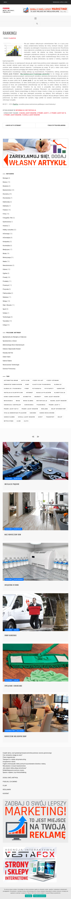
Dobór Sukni (6, 357)
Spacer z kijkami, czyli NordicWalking (14, 772)
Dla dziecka (6, 198)
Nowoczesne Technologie (11, 365)
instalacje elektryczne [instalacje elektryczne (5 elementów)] (13, 392)
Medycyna (6, 249)
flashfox (12, 38)
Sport (4, 309)
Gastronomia (7, 222)
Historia (5, 226)
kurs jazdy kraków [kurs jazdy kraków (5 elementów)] (52, 396)
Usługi (5, 325)
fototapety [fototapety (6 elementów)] (49, 388)
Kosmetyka (6, 245)
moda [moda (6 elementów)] (18, 400)
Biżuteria (5, 186)
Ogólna (5, 273)
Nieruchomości (7, 265)
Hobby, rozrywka (8, 230)
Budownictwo (7, 190)
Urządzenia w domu (12, 585)
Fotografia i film (8, 218)
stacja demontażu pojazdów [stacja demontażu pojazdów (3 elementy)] (15, 413)
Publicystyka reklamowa (56, 125)
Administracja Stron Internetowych (13, 345)
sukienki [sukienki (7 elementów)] (33, 413)
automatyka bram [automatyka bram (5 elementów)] (11, 380)
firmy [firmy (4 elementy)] (27, 388)
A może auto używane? (13, 125)
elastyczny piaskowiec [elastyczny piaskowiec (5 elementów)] (42, 384)
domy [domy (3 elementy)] (27, 384)
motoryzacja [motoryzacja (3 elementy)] (42, 400)
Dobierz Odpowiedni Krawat (11, 349)
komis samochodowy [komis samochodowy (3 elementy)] (12, 396)
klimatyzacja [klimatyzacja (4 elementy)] (59, 392)
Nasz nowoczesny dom (13, 534)
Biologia (5, 178)
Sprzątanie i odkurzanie (13, 686)
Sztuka (5, 313)
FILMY (5, 785)
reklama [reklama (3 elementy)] (44, 408)
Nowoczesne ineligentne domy (15, 736)
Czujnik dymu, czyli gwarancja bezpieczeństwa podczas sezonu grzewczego (27, 753)
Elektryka (6, 206)
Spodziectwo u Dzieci (10, 341)
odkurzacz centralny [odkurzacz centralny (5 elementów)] (12, 404)
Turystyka (6, 321)
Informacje (20, 110)
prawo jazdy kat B (59, 113)
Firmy (4, 214)
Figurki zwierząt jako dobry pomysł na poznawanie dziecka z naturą (24, 764)
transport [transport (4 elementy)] (50, 417)
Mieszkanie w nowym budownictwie (14, 766)
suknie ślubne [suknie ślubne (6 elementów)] (9, 417)
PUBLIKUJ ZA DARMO (10, 781)
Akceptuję (28, 896)
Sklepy (5, 301)
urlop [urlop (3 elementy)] (60, 417)
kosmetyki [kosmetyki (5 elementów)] (27, 396)
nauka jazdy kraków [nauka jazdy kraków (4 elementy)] (58, 400)
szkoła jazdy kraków (31, 115)
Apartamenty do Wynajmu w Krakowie (14, 337)
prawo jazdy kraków (13, 115)
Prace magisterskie (9, 757)
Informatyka (6, 237)
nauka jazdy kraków (28, 113)
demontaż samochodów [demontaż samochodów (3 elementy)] (13, 384)
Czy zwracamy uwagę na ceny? (12, 755)
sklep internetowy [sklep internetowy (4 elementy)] (58, 408)
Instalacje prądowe (12, 484)
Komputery (6, 241)
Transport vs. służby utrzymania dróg (14, 759)
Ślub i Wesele (7, 305)
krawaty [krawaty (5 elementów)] (38, 396)
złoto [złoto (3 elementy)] (26, 421)
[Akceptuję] (69, 893)
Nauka (5, 261)
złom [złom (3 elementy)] (19, 421)
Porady (5, 277)
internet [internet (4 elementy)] (29, 392)
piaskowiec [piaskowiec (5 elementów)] (41, 404)
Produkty (5, 281)
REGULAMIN (7, 789)
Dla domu (6, 194)
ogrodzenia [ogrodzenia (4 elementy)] (28, 404)
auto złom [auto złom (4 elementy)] (25, 380)
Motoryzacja (30, 110)
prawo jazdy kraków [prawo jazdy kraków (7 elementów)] (30, 408)
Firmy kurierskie (11, 635)
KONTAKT (6, 793)
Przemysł (6, 285)
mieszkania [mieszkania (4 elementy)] (8, 400)
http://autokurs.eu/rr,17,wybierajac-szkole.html (35, 74)
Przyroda (6, 289)
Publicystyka (7, 293)
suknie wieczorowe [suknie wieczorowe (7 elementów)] (47, 413)
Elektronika (6, 202)
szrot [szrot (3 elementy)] (40, 417)
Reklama (5, 297)
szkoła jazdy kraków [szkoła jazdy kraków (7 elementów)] (26, 417)
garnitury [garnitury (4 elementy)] (61, 388)
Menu (5, 2)
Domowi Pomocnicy (9, 369)
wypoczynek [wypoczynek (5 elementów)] (8, 421)
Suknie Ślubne (7, 361)
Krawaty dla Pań (8, 353)
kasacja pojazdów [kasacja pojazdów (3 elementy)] (43, 392)
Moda (4, 253)
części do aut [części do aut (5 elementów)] (38, 380)
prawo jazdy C (43, 113)
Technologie (6, 317)
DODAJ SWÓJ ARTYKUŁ (10, 777)
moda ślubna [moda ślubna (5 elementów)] (28, 400)
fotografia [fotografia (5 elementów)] (36, 388)
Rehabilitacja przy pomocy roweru (13, 770)
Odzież (5, 269)
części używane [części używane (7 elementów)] (53, 380)
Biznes (5, 182)
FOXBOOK (6, 8)
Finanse (5, 210)
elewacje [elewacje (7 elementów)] (57, 384)
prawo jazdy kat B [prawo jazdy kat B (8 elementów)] (11, 408)
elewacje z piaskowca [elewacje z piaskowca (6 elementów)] (12, 388)
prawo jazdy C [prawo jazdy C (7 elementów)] (54, 404)
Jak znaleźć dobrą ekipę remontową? (14, 768)
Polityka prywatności (39, 896)
